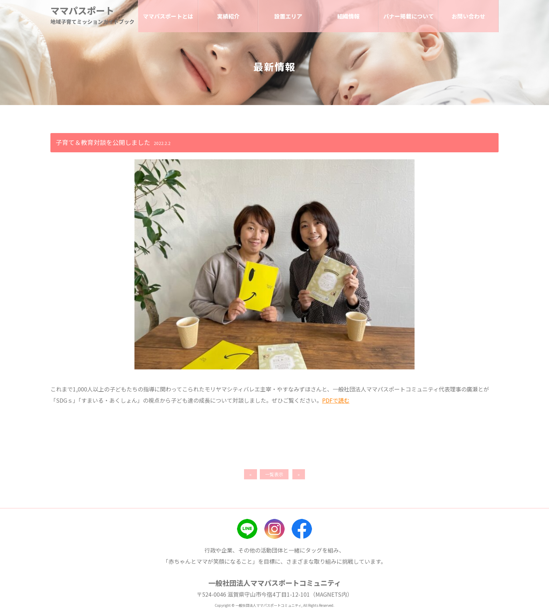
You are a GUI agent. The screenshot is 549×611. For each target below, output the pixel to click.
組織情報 (348, 16)
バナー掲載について (408, 16)
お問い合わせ (468, 16)
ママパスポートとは (168, 16)
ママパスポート (82, 10)
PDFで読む (335, 400)
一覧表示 (274, 474)
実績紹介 (228, 16)
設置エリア (288, 16)
